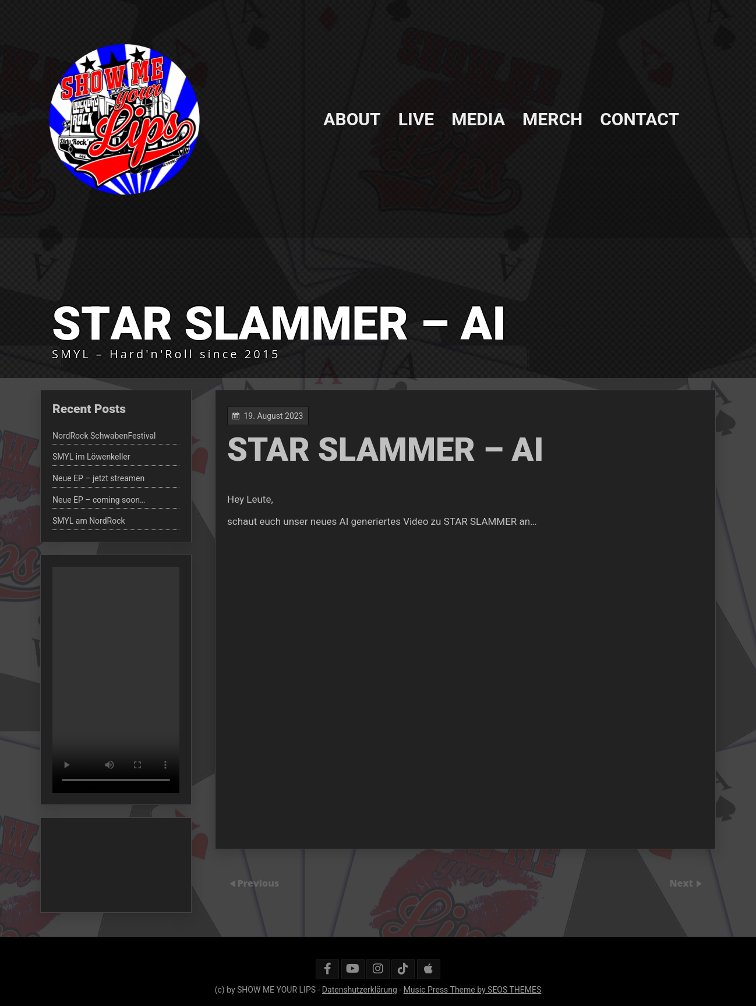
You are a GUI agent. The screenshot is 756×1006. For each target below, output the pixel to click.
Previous (258, 883)
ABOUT (351, 118)
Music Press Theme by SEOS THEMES (473, 989)
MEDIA (478, 118)
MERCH (552, 118)
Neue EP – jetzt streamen (98, 478)
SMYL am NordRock (88, 520)
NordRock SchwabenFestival (104, 435)
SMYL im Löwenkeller (91, 456)
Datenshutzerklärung (359, 989)
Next (682, 883)
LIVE (416, 118)
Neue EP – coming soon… (98, 499)
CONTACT (639, 118)
